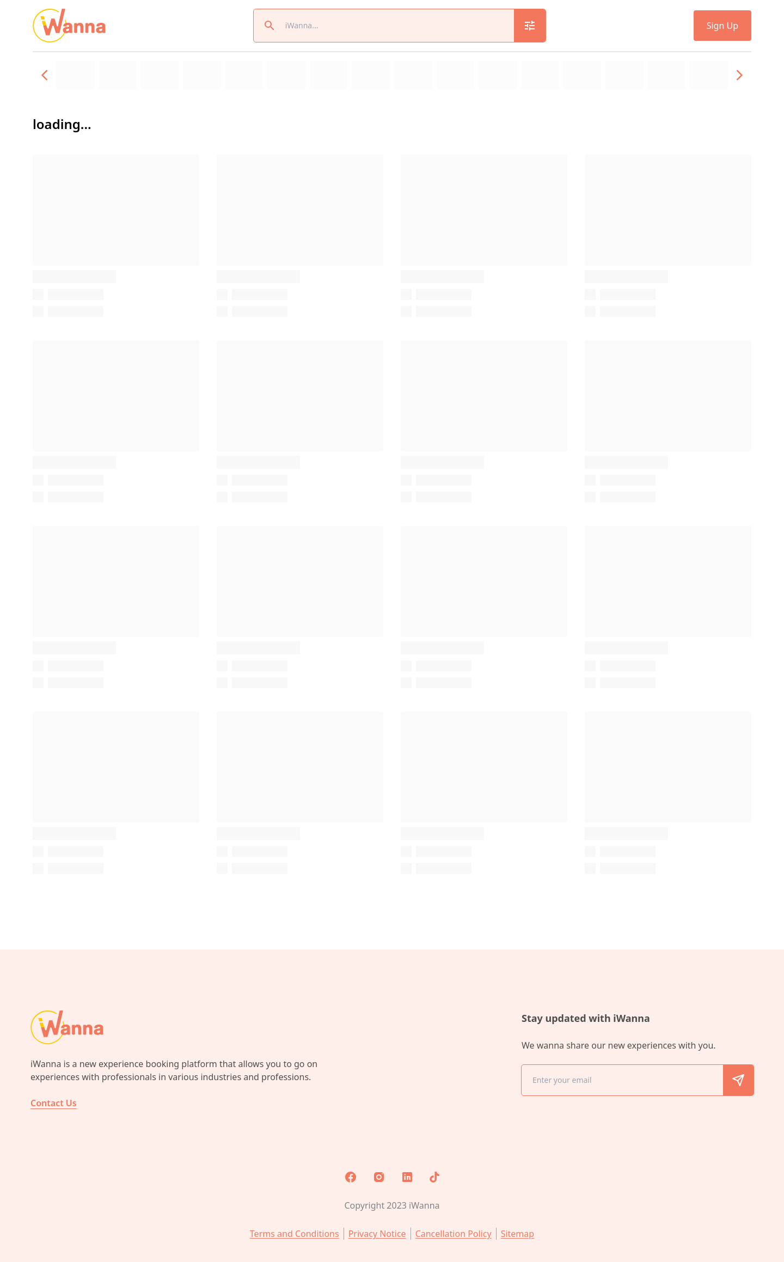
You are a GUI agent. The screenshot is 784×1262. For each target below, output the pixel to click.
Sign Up (722, 26)
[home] (69, 25)
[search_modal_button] (530, 25)
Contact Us (53, 1103)
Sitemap (518, 1234)
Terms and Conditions (294, 1234)
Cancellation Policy (453, 1234)
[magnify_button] (269, 25)
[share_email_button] (738, 1080)
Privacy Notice (377, 1234)
